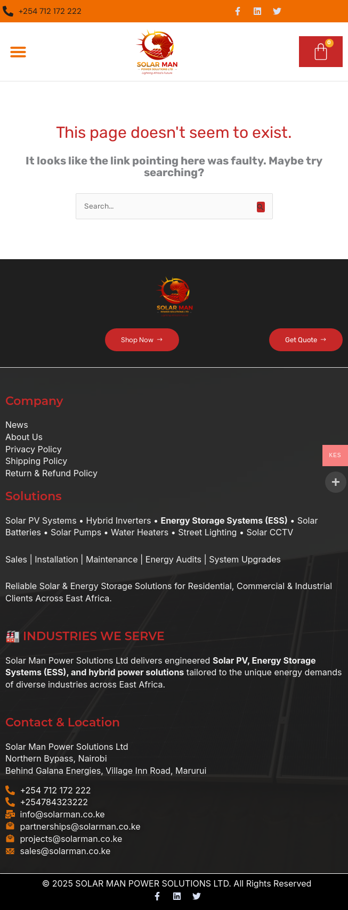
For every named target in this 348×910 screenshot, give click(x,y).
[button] (18, 51)
